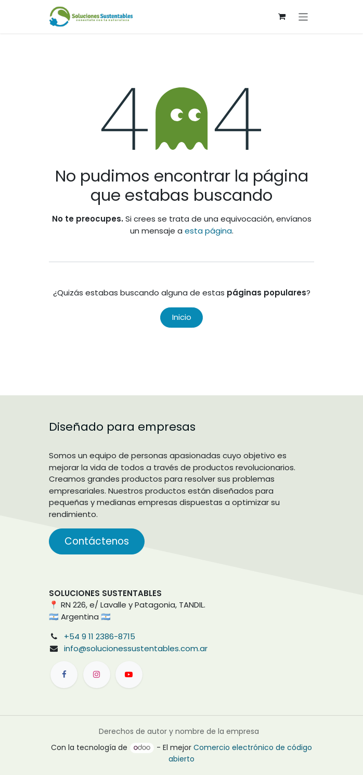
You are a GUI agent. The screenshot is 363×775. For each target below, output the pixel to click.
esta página (208, 230)
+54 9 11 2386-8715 (99, 636)
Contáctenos (96, 541)
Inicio (181, 317)
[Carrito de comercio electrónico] (281, 16)
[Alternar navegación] (303, 16)
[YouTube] (128, 674)
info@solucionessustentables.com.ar (136, 648)
